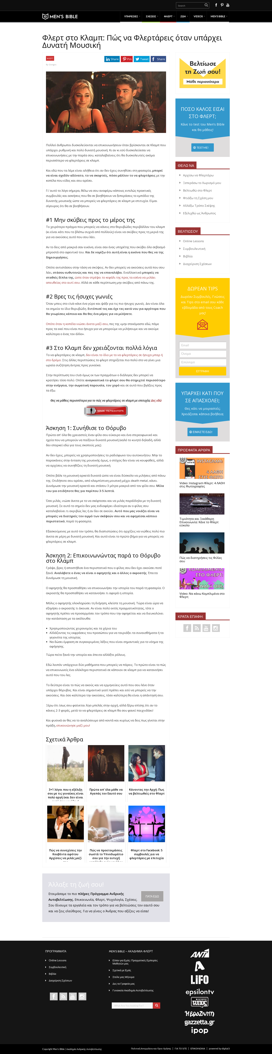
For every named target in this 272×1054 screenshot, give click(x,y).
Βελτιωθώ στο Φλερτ (197, 190)
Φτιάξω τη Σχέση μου (198, 198)
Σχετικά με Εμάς (121, 970)
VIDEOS (198, 16)
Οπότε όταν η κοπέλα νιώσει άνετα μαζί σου (77, 324)
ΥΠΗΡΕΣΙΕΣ (131, 16)
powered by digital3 (219, 1048)
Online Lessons (193, 241)
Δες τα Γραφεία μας (123, 983)
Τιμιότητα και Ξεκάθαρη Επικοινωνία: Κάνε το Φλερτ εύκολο (199, 522)
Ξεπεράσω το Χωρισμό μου (202, 183)
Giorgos (52, 64)
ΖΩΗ (183, 16)
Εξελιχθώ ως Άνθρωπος (199, 213)
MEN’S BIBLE (218, 16)
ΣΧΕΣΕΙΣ (151, 16)
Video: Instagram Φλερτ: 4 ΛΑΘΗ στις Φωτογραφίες (202, 485)
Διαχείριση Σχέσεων (197, 264)
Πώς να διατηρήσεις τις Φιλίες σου (201, 559)
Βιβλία (188, 256)
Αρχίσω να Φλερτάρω (198, 175)
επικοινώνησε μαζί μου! (73, 725)
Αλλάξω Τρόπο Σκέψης (199, 206)
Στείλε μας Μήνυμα (123, 976)
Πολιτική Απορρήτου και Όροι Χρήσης (151, 1048)
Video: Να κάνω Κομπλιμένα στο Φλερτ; (202, 595)
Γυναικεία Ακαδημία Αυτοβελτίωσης (133, 990)
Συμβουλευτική (194, 249)
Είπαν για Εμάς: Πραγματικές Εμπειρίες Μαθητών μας (135, 962)
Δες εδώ (122, 407)
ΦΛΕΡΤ (168, 16)
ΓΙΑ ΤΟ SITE (181, 1048)
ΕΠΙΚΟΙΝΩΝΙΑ (197, 1048)
